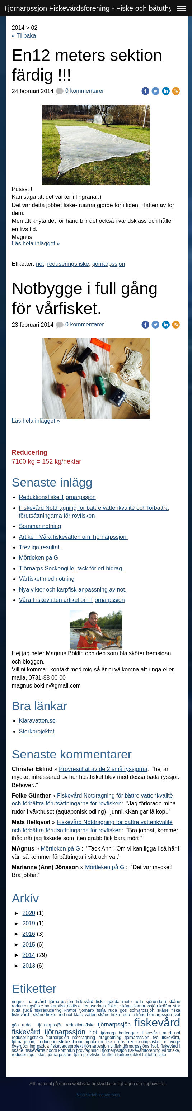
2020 (28, 913)
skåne (104, 1014)
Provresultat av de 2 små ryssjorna (103, 769)
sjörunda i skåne (163, 1001)
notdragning (85, 1037)
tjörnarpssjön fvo (143, 1037)
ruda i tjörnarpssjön (44, 1025)
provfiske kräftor (99, 1054)
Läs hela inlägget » (36, 243)
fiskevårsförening (145, 1050)
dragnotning (112, 1037)
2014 (28, 955)
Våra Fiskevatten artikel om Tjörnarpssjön (72, 600)
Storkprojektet (37, 731)
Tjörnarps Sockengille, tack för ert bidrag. (72, 568)
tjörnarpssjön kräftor (153, 1006)
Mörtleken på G (39, 558)
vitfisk (117, 1046)
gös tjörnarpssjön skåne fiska (150, 1010)
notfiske (75, 1006)
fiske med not (60, 1014)
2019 (28, 923)
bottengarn (130, 1032)
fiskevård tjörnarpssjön (50, 1032)
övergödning (24, 1046)
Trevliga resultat (41, 547)
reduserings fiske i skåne (108, 1006)
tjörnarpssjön (108, 264)
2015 (28, 945)
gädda (44, 1046)
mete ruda (134, 1001)
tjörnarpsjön (59, 1037)
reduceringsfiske (145, 1041)
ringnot (20, 1001)
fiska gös (117, 1041)
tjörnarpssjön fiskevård (72, 1001)
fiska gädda (109, 1001)
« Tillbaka (24, 36)
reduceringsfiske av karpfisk (39, 1006)
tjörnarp (109, 1032)
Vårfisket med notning (47, 579)
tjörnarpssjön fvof (163, 1014)
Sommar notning (40, 526)
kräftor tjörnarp (80, 1010)
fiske (161, 1054)
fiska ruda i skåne (129, 1014)
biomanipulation (89, 1041)
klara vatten (86, 1014)
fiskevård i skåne (29, 1014)
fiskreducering (49, 1010)
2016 (28, 934)
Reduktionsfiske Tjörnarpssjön (57, 497)
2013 (28, 966)
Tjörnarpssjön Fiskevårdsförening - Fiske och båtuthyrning (96, 8)
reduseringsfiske (68, 264)
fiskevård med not (161, 1032)
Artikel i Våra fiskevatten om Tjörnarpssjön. (73, 537)
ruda (29, 1010)
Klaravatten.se (37, 721)
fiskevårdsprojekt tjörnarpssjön (80, 1046)
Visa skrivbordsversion (98, 1094)
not (40, 264)
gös (17, 1025)
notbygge (171, 1041)
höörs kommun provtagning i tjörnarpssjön (87, 1050)
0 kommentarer (79, 91)
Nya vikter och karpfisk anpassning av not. (73, 589)
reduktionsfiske (82, 1025)
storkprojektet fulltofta (136, 1054)
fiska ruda (108, 1010)
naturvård (38, 1001)
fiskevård (157, 1022)
